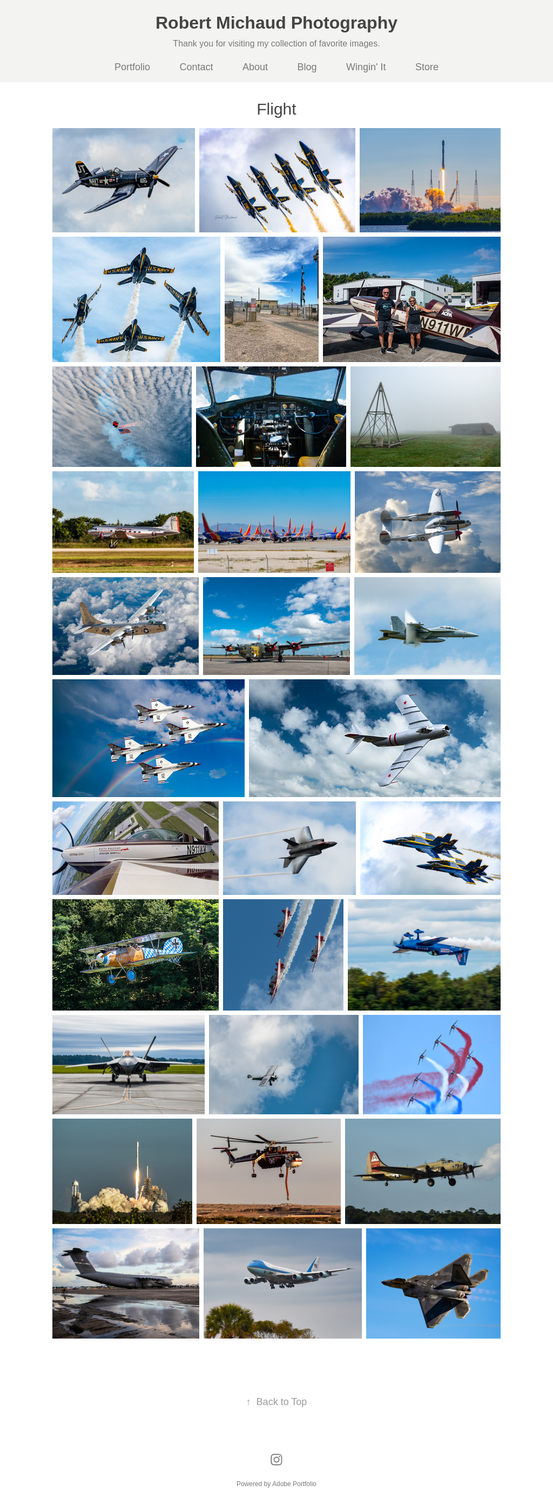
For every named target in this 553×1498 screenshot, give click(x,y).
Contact (196, 67)
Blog (307, 67)
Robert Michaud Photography (276, 22)
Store (427, 67)
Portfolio (132, 67)
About (255, 67)
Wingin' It (366, 67)
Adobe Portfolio (294, 1484)
